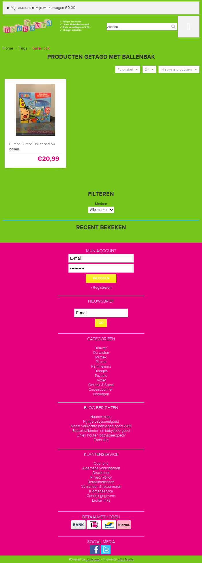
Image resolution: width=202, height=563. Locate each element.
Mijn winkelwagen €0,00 (53, 7)
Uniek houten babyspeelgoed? (101, 435)
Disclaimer (101, 473)
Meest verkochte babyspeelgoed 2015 (101, 426)
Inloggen (101, 278)
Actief (101, 380)
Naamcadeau (101, 417)
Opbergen (101, 394)
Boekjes (101, 371)
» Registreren (101, 287)
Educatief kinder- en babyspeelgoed (101, 430)
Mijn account (19, 7)
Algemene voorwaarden (101, 468)
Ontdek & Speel (101, 385)
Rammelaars (101, 366)
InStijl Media (125, 559)
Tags (23, 48)
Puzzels (101, 375)
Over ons (101, 463)
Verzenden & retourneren (101, 486)
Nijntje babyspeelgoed (101, 421)
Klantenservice (101, 491)
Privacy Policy (101, 477)
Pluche (101, 362)
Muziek (101, 357)
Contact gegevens (101, 496)
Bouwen (101, 348)
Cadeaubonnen (101, 389)
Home (8, 48)
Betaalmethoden (101, 482)
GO (101, 323)
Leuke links (101, 500)
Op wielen (101, 352)
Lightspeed (93, 559)
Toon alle (101, 440)
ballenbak (41, 48)
